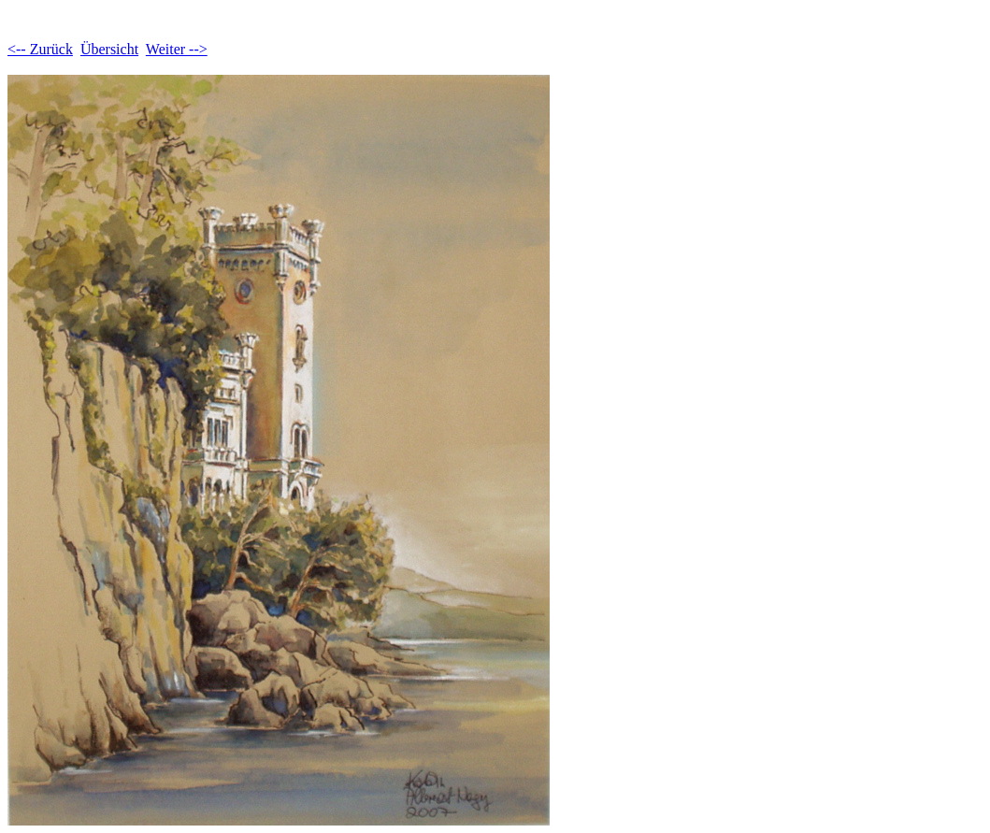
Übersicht (109, 49)
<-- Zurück (40, 49)
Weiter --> (177, 49)
